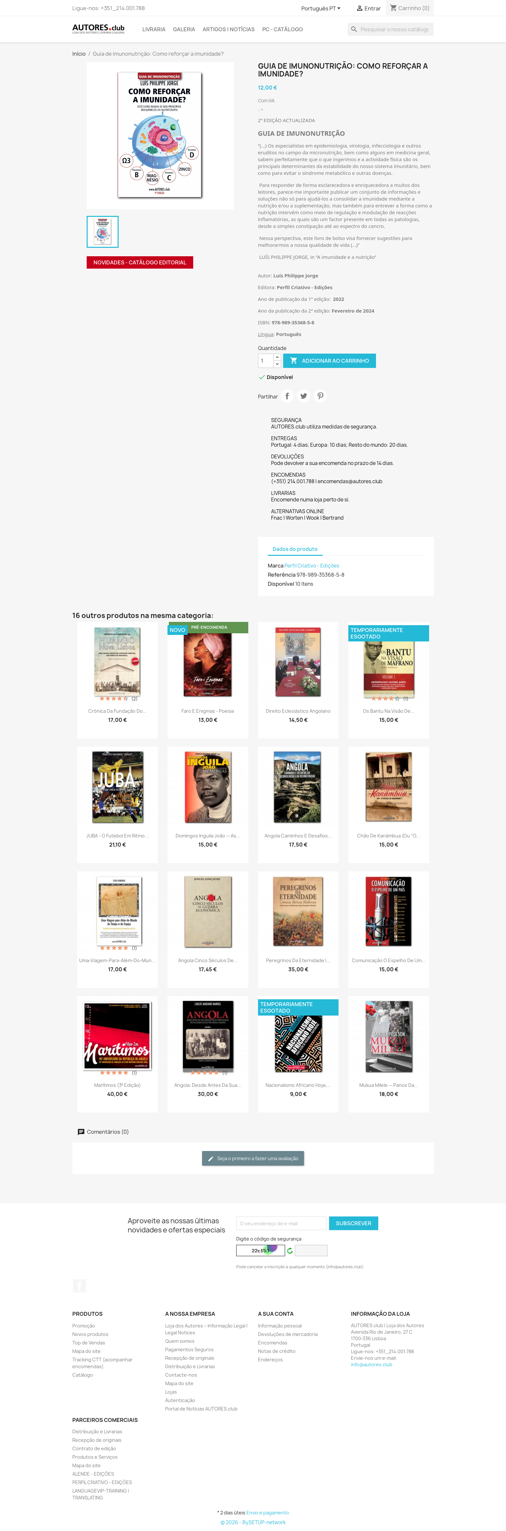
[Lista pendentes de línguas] (322, 9)
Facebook (79, 1285)
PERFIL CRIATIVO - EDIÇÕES (102, 1482)
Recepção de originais (189, 1358)
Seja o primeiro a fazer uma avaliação (253, 1158)
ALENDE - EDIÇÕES (93, 1474)
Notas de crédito (277, 1351)
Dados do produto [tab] (295, 549)
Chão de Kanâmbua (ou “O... (388, 836)
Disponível (281, 584)
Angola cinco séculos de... (208, 960)
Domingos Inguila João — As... (208, 836)
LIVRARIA (154, 29)
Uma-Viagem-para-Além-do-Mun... (117, 960)
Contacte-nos (181, 1375)
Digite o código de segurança (268, 1239)
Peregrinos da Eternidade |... (298, 960)
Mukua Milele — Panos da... (388, 1085)
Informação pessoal (280, 1326)
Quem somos (180, 1341)
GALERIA (184, 29)
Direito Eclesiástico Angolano (298, 711)
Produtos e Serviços (95, 1457)
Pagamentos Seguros (189, 1349)
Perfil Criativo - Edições (311, 565)
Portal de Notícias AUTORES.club (201, 1409)
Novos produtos (90, 1334)
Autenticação (180, 1400)
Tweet (303, 395)
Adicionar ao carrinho (329, 361)
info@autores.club (371, 1364)
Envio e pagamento (267, 1513)
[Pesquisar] (391, 29)
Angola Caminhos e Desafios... (298, 836)
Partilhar (287, 395)
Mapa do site (86, 1351)
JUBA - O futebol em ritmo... (117, 836)
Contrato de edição (94, 1448)
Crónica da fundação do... (117, 711)
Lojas (171, 1392)
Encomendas (272, 1343)
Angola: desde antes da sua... (207, 1085)
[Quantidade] (266, 361)
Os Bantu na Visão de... (388, 711)
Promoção (83, 1326)
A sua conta (276, 1313)
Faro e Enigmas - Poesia (207, 711)
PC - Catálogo (282, 29)
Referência (282, 574)
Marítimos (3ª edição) (117, 1085)
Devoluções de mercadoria (288, 1334)
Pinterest (320, 395)
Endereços (270, 1359)
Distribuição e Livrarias (190, 1366)
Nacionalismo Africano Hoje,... (298, 1085)
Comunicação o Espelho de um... (389, 960)
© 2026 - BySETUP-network (253, 1522)
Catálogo (82, 1375)
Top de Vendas (88, 1343)
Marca (275, 565)
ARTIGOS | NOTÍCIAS (229, 29)
